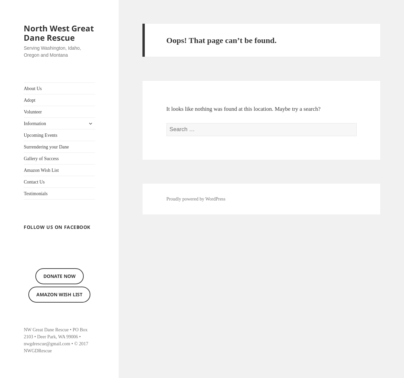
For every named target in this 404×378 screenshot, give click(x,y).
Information (35, 123)
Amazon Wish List (41, 170)
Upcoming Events (40, 135)
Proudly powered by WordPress (196, 199)
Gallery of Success (41, 158)
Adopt (29, 100)
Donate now (59, 276)
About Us (33, 88)
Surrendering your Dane (46, 146)
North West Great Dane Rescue (59, 33)
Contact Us (34, 181)
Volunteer (33, 111)
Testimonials (35, 193)
